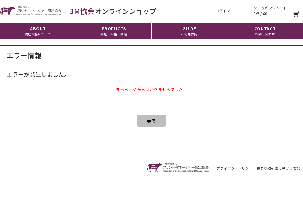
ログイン (222, 10)
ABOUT (38, 31)
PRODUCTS (113, 31)
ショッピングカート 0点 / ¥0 (270, 10)
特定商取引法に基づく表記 (278, 168)
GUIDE (189, 31)
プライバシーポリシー (234, 168)
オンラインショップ (78, 11)
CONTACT (265, 31)
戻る (151, 120)
